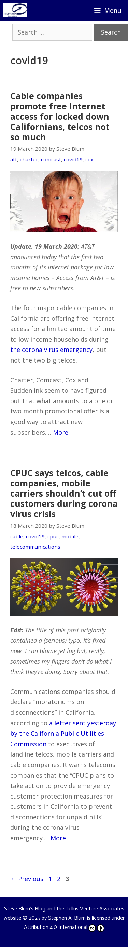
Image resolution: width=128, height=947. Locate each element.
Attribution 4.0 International (64, 927)
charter (29, 159)
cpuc (53, 536)
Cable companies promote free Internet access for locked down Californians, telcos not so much (60, 116)
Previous (26, 878)
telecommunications (35, 546)
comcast (51, 159)
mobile (70, 536)
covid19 (73, 159)
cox (89, 159)
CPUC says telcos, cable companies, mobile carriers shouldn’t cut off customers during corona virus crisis (64, 493)
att (13, 159)
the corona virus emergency (51, 349)
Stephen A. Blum (67, 918)
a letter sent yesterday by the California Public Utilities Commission (63, 733)
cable (16, 536)
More (60, 432)
